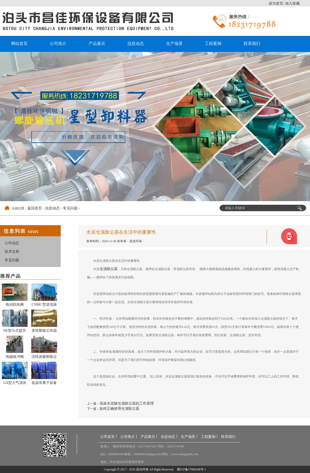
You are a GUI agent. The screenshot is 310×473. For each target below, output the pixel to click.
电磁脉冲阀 (15, 357)
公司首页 (107, 437)
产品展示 (97, 43)
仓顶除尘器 (108, 269)
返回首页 (34, 208)
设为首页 (276, 3)
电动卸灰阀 (15, 304)
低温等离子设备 (44, 383)
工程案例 (213, 43)
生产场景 (174, 43)
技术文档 (12, 252)
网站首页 (19, 43)
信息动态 (135, 43)
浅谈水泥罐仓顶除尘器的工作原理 (126, 403)
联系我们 (252, 43)
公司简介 (58, 43)
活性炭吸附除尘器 (44, 357)
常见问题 (70, 208)
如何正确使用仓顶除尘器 (119, 409)
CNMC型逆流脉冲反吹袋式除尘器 (44, 305)
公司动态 (12, 243)
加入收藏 (292, 3)
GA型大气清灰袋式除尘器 (14, 384)
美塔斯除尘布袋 (44, 331)
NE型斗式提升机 (14, 331)
